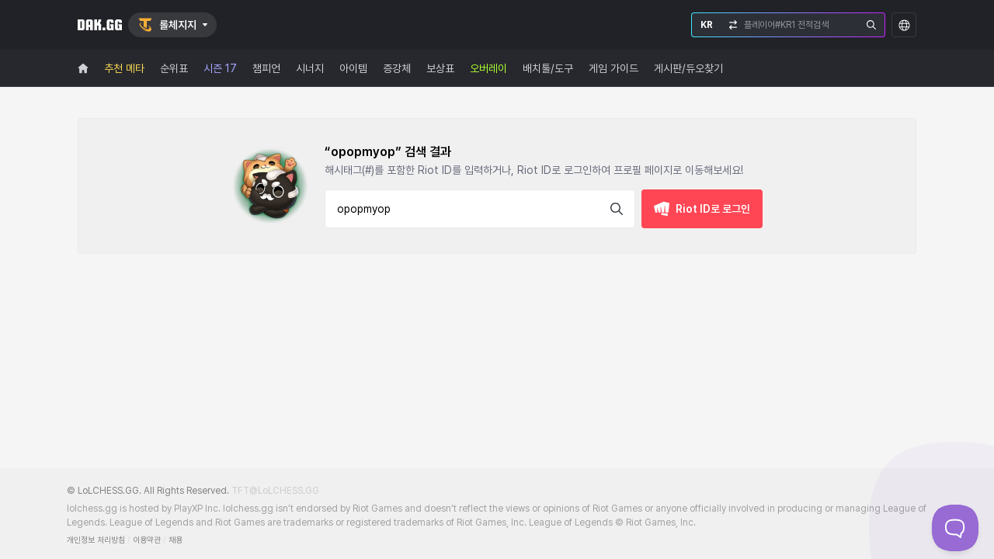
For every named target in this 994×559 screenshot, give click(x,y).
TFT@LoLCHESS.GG (275, 490)
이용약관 (147, 540)
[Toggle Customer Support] (955, 528)
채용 (175, 540)
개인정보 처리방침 (96, 540)
